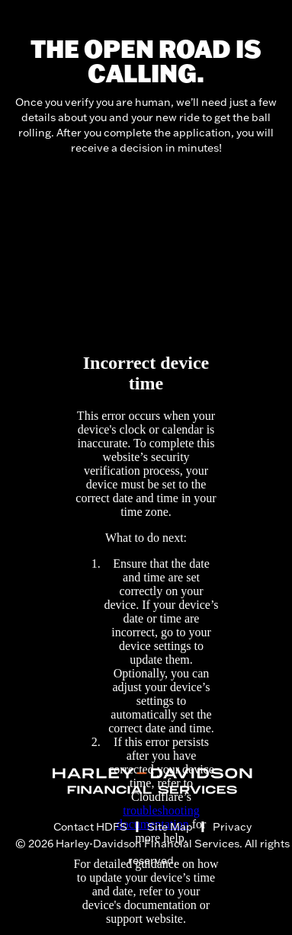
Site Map (170, 827)
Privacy (232, 827)
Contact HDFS (90, 827)
